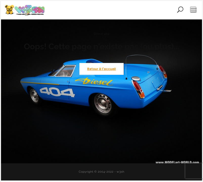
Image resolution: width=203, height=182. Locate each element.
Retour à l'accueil (101, 69)
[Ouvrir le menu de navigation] (193, 10)
